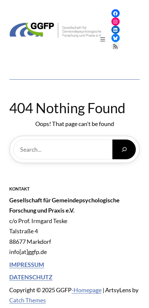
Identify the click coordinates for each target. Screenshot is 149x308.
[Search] (124, 149)
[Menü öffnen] (102, 39)
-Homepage (87, 290)
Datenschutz (30, 277)
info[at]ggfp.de (28, 251)
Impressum (26, 264)
